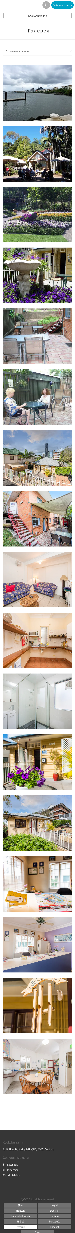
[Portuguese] (54, 1221)
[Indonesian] (20, 1216)
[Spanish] (54, 1227)
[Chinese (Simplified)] (20, 1205)
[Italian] (54, 1216)
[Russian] (20, 1227)
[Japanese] (20, 1221)
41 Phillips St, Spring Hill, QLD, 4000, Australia (28, 1149)
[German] (54, 1210)
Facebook (10, 1164)
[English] (54, 1205)
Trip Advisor (11, 1175)
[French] (20, 1210)
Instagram (10, 1169)
